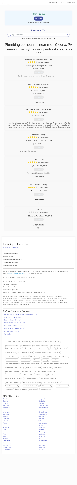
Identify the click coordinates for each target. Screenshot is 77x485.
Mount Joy (41, 432)
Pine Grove (6, 441)
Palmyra (5, 416)
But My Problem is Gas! (11, 331)
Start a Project (53, 2)
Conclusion (7, 334)
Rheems (5, 436)
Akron (5, 423)
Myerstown (6, 414)
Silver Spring (42, 436)
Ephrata (40, 425)
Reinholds (41, 434)
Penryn (5, 434)
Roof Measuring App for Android (37, 475)
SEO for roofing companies (61, 475)
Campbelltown (43, 399)
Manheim (41, 430)
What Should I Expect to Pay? (13, 326)
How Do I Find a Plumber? (12, 320)
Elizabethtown (42, 401)
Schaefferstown (8, 421)
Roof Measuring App (33, 470)
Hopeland (6, 427)
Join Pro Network (32, 466)
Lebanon (41, 410)
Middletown (6, 412)
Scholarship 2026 (58, 466)
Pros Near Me (12, 468)
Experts (30, 468)
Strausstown (7, 445)
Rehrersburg (7, 443)
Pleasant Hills (7, 447)
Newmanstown (43, 414)
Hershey (41, 403)
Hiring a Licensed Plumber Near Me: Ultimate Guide (20, 314)
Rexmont (6, 419)
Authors (56, 470)
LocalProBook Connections (61, 473)
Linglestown (7, 449)
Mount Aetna (42, 441)
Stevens (5, 438)
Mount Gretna (42, 412)
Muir (39, 438)
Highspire (6, 405)
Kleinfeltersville (43, 408)
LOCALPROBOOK (13, 2)
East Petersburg (43, 423)
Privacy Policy (58, 468)
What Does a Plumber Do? (12, 317)
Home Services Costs (14, 466)
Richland (41, 419)
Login (62, 2)
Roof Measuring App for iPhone (36, 473)
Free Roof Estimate (13, 473)
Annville (5, 399)
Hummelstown (43, 405)
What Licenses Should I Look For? (14, 323)
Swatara (41, 449)
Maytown (6, 432)
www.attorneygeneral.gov (16, 273)
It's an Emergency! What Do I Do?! (14, 328)
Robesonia (41, 443)
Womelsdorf (42, 445)
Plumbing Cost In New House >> (13, 247)
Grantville (6, 403)
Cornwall (5, 401)
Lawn (4, 410)
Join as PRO (71, 2)
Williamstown (42, 421)
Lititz (4, 430)
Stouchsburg (42, 447)
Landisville (41, 427)
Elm (4, 425)
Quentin (41, 416)
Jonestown (6, 408)
